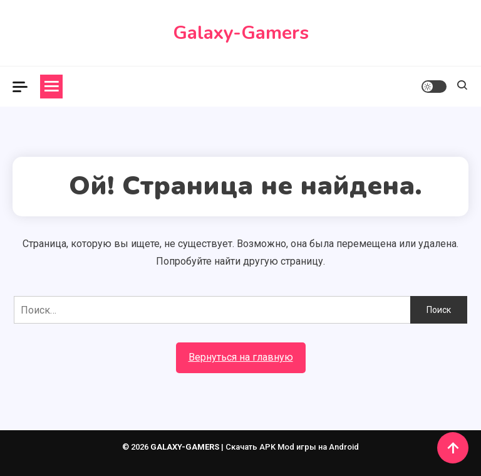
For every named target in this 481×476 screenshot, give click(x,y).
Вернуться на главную (241, 357)
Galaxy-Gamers (241, 33)
